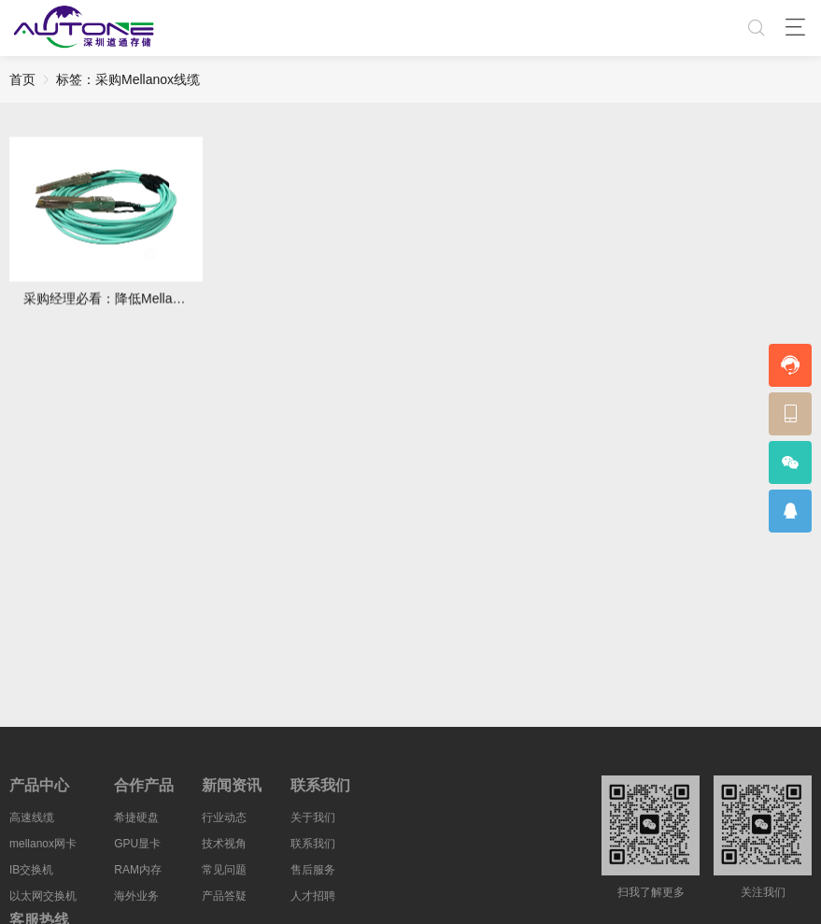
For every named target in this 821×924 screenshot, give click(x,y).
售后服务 (312, 874)
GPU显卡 (137, 848)
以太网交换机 (43, 900)
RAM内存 (138, 874)
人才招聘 (312, 900)
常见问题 (224, 874)
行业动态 (224, 822)
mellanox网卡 (43, 848)
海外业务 (136, 900)
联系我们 (312, 848)
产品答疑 (224, 900)
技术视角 (224, 848)
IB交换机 (31, 874)
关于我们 (312, 822)
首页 (22, 79)
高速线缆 (31, 822)
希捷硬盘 (136, 822)
